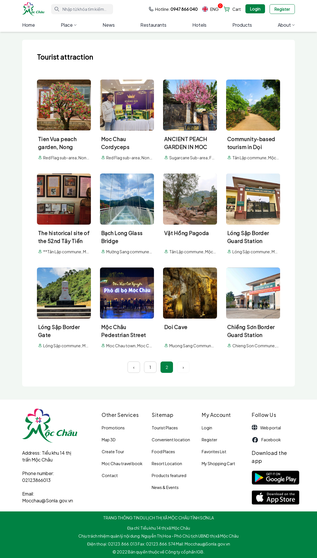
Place (69, 25)
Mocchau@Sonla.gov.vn (47, 500)
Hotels (199, 25)
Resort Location (167, 463)
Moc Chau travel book (122, 463)
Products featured (169, 475)
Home (28, 25)
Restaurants (153, 25)
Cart (236, 9)
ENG (210, 9)
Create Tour (113, 451)
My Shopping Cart (218, 463)
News (109, 25)
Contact (110, 475)
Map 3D (109, 439)
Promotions (113, 427)
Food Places (163, 451)
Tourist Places (165, 427)
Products (242, 25)
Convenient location (171, 439)
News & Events (165, 487)
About (286, 25)
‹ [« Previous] (133, 367)
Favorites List (214, 451)
